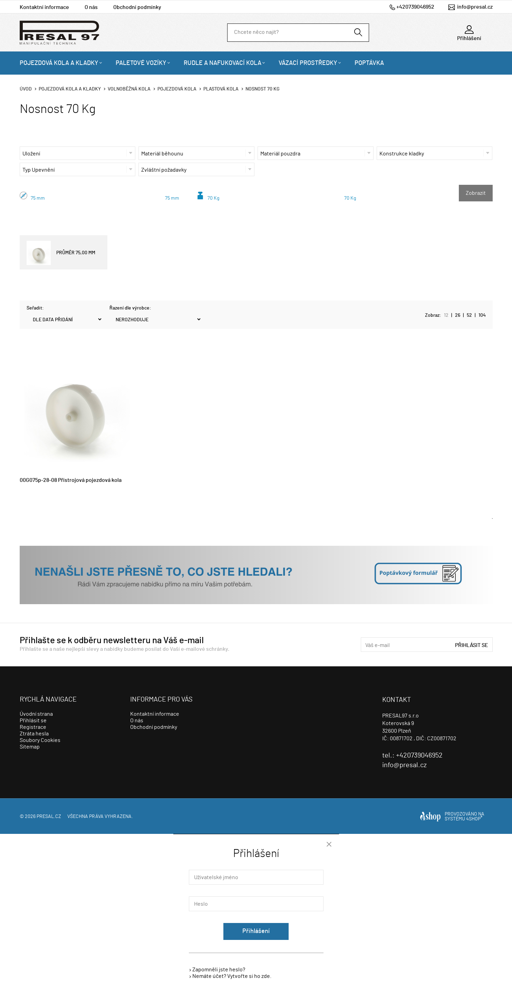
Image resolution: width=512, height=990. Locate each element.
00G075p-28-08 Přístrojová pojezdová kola (71, 480)
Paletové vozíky (141, 63)
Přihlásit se (471, 645)
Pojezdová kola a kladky (59, 63)
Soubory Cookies (40, 740)
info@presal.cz (475, 7)
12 (446, 315)
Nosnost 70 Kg (262, 89)
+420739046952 (415, 7)
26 (457, 315)
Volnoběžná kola (129, 89)
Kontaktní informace (44, 7)
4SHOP (474, 819)
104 (482, 315)
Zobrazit (476, 193)
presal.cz (49, 816)
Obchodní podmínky (137, 7)
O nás (91, 7)
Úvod (26, 89)
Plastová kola (221, 89)
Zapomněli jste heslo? (218, 969)
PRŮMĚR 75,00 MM (61, 253)
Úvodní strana (36, 714)
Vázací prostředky (308, 63)
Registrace (33, 727)
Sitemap (30, 747)
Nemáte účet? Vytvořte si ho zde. (231, 976)
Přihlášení (256, 931)
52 (469, 315)
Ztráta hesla (34, 733)
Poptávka (369, 63)
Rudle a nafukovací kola (222, 63)
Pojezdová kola (176, 89)
